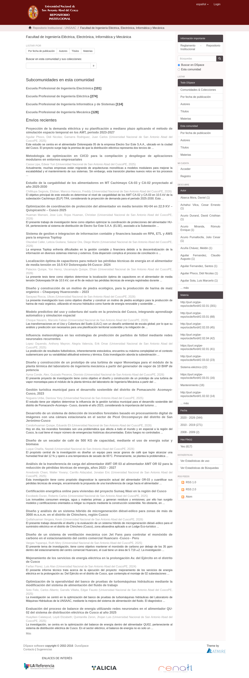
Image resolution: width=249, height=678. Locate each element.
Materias (88, 51)
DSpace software (33, 645)
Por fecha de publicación (41, 51)
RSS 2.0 (188, 489)
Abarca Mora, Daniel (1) (195, 197)
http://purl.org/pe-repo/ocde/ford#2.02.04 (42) (198, 336)
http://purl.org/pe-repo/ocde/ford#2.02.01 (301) (198, 304)
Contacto (28, 649)
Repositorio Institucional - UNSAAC (54, 27)
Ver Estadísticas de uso (195, 460)
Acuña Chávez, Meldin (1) (196, 248)
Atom (186, 496)
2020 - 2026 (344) (191, 417)
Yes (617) (186, 446)
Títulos (75, 51)
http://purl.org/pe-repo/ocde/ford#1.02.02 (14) (198, 394)
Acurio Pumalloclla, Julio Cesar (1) (200, 239)
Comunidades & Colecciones (198, 89)
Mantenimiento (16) (192, 385)
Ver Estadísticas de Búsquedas (200, 467)
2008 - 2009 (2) (190, 432)
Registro (186, 176)
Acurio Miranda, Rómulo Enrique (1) (200, 228)
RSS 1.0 (188, 482)
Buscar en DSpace (191, 64)
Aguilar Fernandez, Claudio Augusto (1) (200, 257)
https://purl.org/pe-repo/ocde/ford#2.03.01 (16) (198, 376)
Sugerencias (44, 649)
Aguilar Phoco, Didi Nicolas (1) (199, 273)
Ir (93, 65)
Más (28, 633)
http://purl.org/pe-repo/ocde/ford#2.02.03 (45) (198, 325)
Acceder (186, 168)
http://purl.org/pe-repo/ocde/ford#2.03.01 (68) (198, 315)
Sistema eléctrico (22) (194, 367)
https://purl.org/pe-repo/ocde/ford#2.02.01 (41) (198, 347)
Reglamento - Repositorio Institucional (200, 47)
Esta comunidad (189, 69)
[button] (202, 4)
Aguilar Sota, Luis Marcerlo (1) (199, 280)
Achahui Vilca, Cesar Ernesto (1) (200, 206)
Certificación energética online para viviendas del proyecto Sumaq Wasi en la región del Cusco (96, 491)
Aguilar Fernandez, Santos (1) (199, 266)
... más (185, 287)
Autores (63, 51)
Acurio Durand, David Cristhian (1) (200, 217)
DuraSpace (82, 645)
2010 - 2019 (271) (191, 424)
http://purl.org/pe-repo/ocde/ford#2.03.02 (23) (198, 358)
